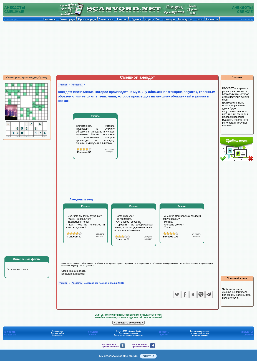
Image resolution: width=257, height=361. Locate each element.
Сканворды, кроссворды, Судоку (26, 77)
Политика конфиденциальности (128, 335)
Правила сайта (57, 333)
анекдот (109, 150)
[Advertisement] (128, 48)
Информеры (57, 331)
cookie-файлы (128, 355)
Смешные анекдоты (73, 270)
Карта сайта (57, 335)
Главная (63, 85)
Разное (95, 116)
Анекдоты (77, 85)
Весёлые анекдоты (73, 273)
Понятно (148, 356)
